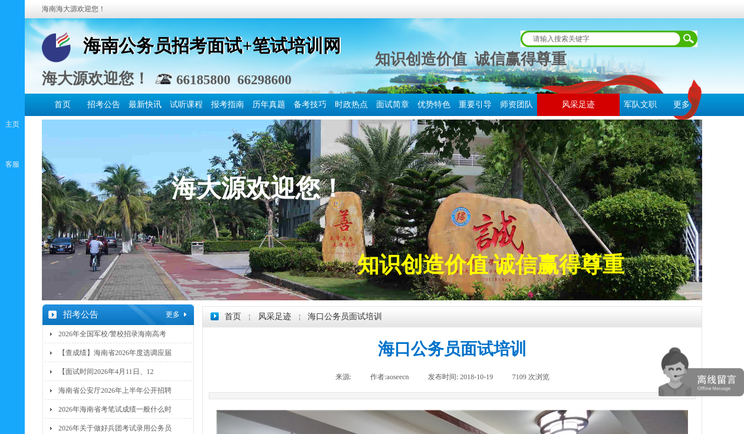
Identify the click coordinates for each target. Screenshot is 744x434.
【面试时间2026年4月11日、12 (106, 371)
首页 (62, 104)
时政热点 (351, 104)
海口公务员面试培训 (345, 316)
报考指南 (227, 104)
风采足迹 (578, 104)
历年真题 (268, 104)
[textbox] (601, 39)
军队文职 (640, 104)
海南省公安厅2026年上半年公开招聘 (115, 390)
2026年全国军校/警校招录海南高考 (112, 334)
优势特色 (433, 104)
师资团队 (516, 104)
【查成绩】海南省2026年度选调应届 (115, 353)
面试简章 (392, 104)
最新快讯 (145, 104)
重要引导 (475, 104)
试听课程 (186, 104)
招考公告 (103, 104)
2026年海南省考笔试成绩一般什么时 (115, 409)
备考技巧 (310, 104)
